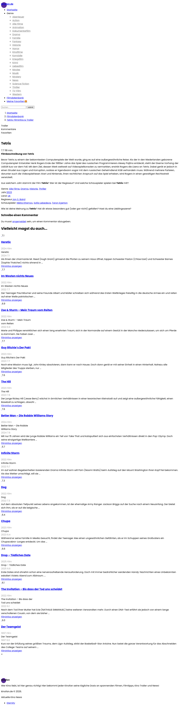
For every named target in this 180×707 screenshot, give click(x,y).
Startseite (12, 9)
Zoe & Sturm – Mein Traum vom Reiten (26, 310)
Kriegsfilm (17, 59)
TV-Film (16, 90)
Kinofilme (17, 52)
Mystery (16, 76)
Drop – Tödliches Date (16, 555)
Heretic (6, 242)
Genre (10, 13)
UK (9, 195)
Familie (16, 38)
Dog (3, 487)
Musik (15, 73)
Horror (15, 48)
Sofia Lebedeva (42, 203)
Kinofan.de (7, 4)
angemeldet (19, 221)
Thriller (16, 87)
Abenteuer (18, 16)
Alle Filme (17, 23)
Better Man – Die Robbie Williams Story (27, 416)
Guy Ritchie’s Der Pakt (16, 347)
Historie (16, 45)
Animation (18, 27)
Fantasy (16, 41)
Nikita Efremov (25, 203)
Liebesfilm (17, 66)
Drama (16, 34)
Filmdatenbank (15, 97)
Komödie (17, 55)
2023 (9, 192)
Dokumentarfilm (21, 31)
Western (17, 94)
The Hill (6, 382)
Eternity (11, 703)
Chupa (5, 521)
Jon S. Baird (19, 199)
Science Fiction (20, 83)
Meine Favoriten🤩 (17, 101)
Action (16, 20)
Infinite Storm (10, 453)
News (15, 80)
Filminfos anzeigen (11, 266)
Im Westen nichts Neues (17, 276)
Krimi (15, 62)
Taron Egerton (60, 203)
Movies (16, 69)
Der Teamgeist (11, 627)
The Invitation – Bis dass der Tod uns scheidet (31, 589)
